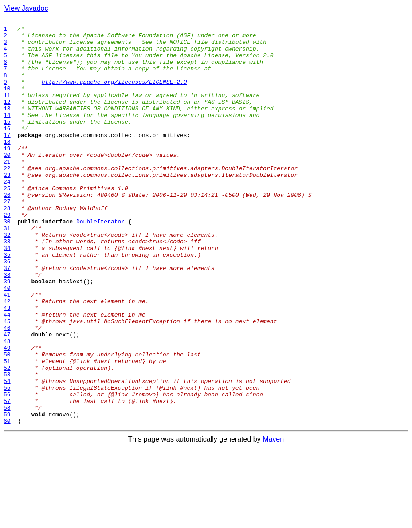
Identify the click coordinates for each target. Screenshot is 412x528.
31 (7, 270)
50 (7, 422)
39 (7, 334)
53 (7, 446)
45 (7, 382)
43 (7, 366)
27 (7, 238)
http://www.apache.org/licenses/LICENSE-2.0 (114, 95)
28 (7, 246)
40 (7, 342)
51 (7, 430)
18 (7, 167)
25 (7, 223)
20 (7, 183)
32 (7, 278)
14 (7, 135)
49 (7, 414)
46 (7, 390)
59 (7, 494)
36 (7, 310)
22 (7, 199)
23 (7, 207)
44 (7, 374)
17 (7, 159)
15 (7, 143)
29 (7, 254)
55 (7, 462)
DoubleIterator (100, 262)
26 (7, 231)
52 (7, 438)
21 (7, 191)
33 (7, 286)
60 (7, 502)
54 (7, 454)
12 (7, 119)
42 (7, 358)
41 (7, 350)
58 (7, 486)
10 (7, 103)
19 (7, 175)
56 (7, 470)
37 (7, 318)
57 (7, 478)
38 (7, 326)
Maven (273, 520)
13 (7, 127)
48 (7, 406)
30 (7, 262)
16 (7, 151)
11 (7, 111)
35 (7, 302)
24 (7, 215)
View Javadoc (26, 8)
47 (7, 398)
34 (7, 294)
